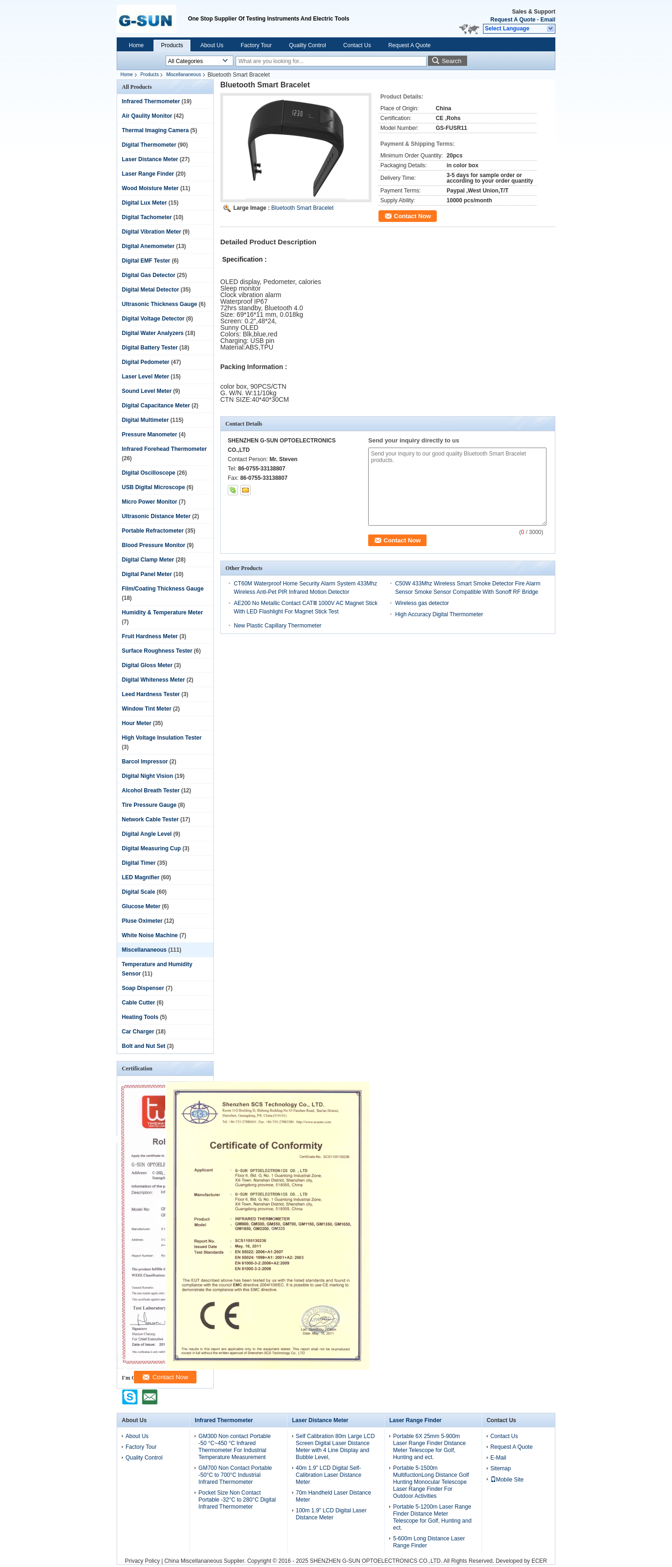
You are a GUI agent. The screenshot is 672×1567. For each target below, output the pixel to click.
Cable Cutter (138, 1002)
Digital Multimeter (145, 420)
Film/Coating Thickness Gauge (162, 588)
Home (136, 45)
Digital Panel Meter (147, 574)
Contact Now (412, 216)
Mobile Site (507, 1479)
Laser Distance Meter (150, 159)
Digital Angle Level (147, 834)
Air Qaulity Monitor (147, 116)
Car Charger (138, 1031)
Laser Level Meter (145, 376)
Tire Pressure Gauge (149, 805)
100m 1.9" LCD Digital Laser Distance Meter (331, 1514)
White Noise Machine (150, 935)
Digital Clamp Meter (148, 559)
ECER (539, 1561)
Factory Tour (256, 45)
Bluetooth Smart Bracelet (302, 208)
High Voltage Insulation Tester (162, 737)
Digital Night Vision (147, 776)
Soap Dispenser (143, 988)
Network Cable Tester (150, 819)
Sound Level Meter (147, 391)
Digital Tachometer (147, 217)
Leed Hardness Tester (151, 694)
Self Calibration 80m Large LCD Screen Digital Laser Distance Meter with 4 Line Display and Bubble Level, (335, 1446)
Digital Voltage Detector (153, 318)
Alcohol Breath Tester (151, 790)
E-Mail (498, 1457)
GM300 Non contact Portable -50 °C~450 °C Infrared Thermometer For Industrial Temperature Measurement (234, 1446)
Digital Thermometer (149, 145)
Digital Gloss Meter (147, 665)
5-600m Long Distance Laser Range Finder (429, 1542)
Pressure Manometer (149, 434)
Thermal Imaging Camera (155, 130)
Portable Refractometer (153, 530)
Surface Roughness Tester (157, 651)
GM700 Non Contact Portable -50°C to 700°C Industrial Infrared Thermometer (235, 1475)
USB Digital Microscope (153, 487)
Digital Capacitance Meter (156, 405)
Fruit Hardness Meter (150, 636)
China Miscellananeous (193, 1561)
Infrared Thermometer (151, 101)
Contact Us (357, 45)
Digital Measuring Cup (151, 848)
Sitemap (500, 1468)
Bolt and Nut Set (143, 1046)
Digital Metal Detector (150, 289)
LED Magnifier (141, 877)
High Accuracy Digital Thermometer (439, 614)
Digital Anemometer (148, 246)
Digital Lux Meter (144, 202)
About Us (211, 45)
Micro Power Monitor (149, 502)
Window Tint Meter (146, 708)
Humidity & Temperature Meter (162, 612)
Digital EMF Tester (146, 260)
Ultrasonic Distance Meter (156, 516)
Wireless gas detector (422, 603)
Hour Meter (136, 723)
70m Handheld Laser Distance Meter (333, 1496)
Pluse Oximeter (142, 921)
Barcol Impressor (145, 761)
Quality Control (307, 45)
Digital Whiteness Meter (153, 680)
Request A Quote (512, 19)
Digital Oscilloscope (148, 473)
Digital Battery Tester (150, 347)
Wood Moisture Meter (150, 188)
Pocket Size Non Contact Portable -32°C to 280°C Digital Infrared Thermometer (237, 1499)
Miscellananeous (183, 74)
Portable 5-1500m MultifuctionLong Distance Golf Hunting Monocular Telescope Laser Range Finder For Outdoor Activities (431, 1482)
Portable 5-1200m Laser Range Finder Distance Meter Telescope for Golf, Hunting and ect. (432, 1517)
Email (547, 19)
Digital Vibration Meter (151, 231)
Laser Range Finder (148, 174)
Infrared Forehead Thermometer (164, 449)
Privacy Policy (142, 1561)
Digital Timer (138, 863)
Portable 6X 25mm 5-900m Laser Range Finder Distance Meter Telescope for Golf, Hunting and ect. (429, 1446)
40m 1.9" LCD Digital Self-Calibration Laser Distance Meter (329, 1475)
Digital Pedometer (145, 362)
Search (452, 60)
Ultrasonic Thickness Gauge (159, 304)
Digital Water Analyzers (152, 333)
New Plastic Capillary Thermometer (278, 625)
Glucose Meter (141, 906)
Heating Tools (140, 1017)
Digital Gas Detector (148, 275)
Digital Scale (138, 892)
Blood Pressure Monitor (153, 545)
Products (172, 45)
